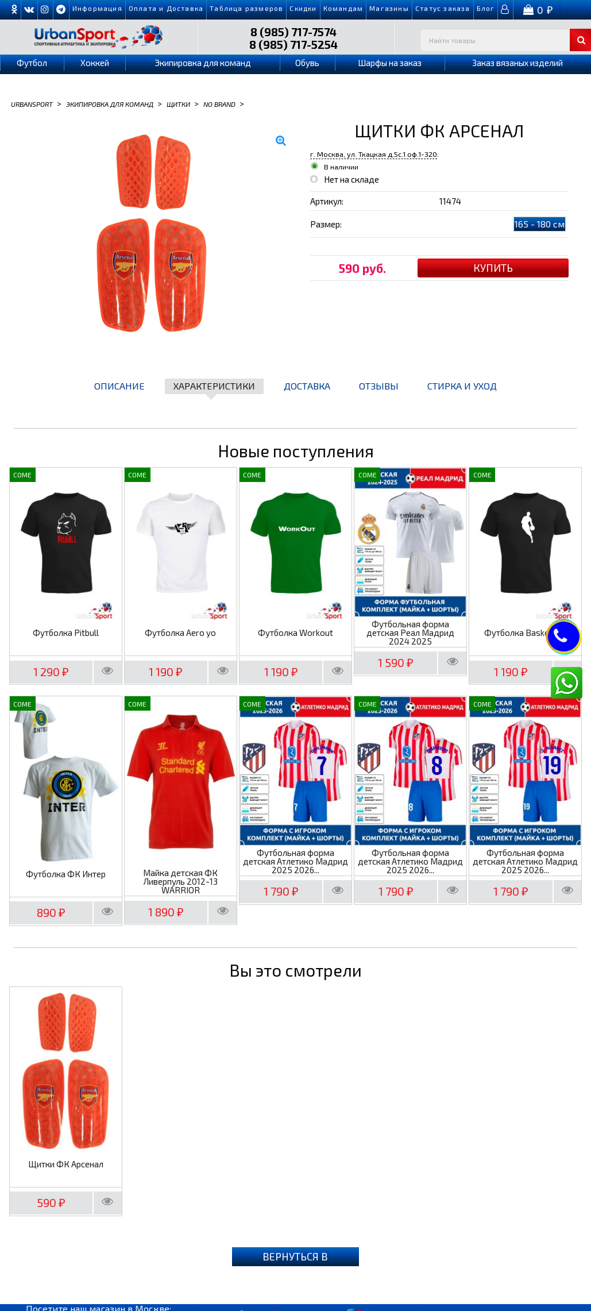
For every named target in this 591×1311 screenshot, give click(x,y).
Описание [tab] (119, 385)
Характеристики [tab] (214, 385)
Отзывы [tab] (379, 385)
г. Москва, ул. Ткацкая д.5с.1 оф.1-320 (373, 154)
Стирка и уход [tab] (462, 385)
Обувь (307, 62)
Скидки (302, 8)
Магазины (389, 8)
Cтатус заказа (442, 8)
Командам (343, 8)
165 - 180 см (540, 223)
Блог (486, 8)
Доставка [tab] (307, 385)
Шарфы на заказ (390, 62)
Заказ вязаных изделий (517, 62)
